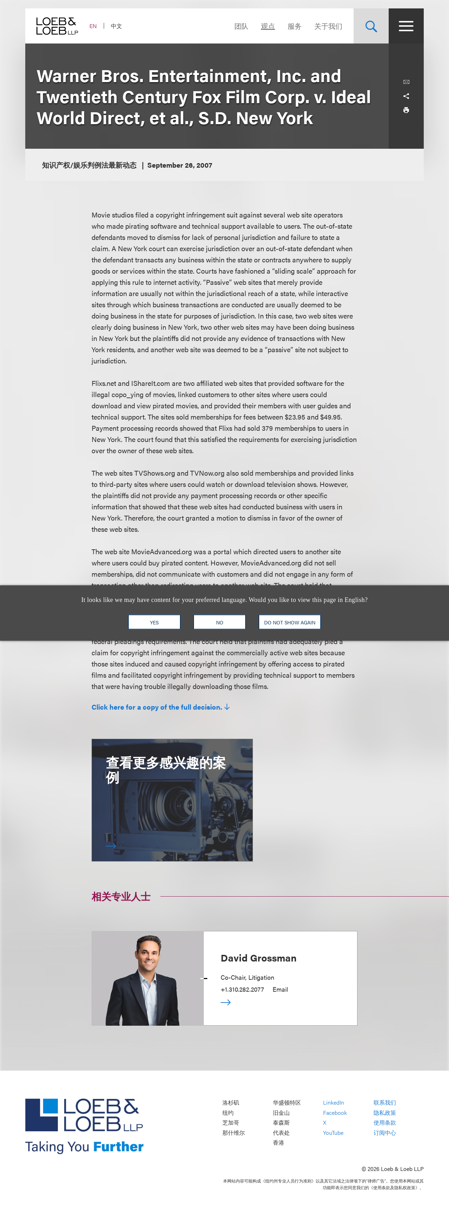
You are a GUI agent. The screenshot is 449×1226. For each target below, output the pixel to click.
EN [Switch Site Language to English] (93, 26)
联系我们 (385, 1103)
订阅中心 (385, 1132)
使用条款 (385, 1123)
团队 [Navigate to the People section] (241, 26)
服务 (295, 26)
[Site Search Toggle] (371, 25)
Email (280, 989)
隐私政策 (385, 1112)
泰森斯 (281, 1123)
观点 (268, 26)
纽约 (228, 1112)
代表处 (281, 1132)
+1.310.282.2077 (242, 989)
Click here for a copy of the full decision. (157, 707)
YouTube (333, 1132)
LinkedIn (333, 1103)
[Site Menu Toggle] (406, 25)
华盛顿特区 (287, 1103)
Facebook (335, 1112)
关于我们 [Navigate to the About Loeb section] (328, 26)
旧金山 (281, 1112)
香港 (278, 1143)
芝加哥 (230, 1123)
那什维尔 (233, 1132)
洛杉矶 (230, 1103)
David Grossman (259, 957)
